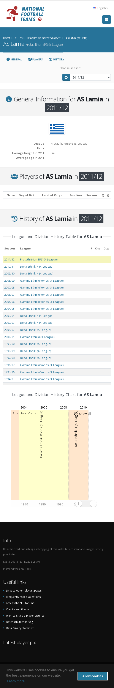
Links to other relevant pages (24, 590)
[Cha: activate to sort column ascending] (97, 248)
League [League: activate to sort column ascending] (25, 248)
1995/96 (9, 372)
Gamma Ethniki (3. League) (37, 337)
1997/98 (9, 358)
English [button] (100, 8)
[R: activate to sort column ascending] (91, 248)
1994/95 (9, 379)
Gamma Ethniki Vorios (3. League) (41, 280)
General (14, 59)
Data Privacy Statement (20, 628)
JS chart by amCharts (24, 413)
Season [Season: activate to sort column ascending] (9, 248)
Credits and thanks (17, 609)
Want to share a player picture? (25, 615)
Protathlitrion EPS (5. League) (38, 259)
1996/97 (9, 365)
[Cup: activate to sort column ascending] (106, 248)
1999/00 (9, 344)
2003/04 (9, 316)
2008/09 (9, 280)
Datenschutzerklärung (19, 621)
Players (35, 59)
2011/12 (9, 259)
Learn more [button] (16, 681)
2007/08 (9, 287)
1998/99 (9, 351)
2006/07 (9, 295)
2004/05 (9, 309)
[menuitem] (86, 503)
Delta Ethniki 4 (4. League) (36, 266)
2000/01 (9, 337)
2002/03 (9, 323)
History (56, 59)
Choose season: (70, 68)
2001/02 (9, 330)
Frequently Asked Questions (23, 596)
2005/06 (9, 302)
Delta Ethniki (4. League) (35, 330)
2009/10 (9, 273)
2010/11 (9, 266)
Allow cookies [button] (92, 676)
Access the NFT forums (20, 603)
